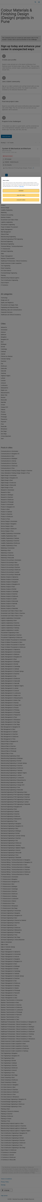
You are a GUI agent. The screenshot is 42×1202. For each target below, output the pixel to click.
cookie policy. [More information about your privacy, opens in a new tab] (21, 186)
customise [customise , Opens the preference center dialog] (21, 190)
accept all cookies (21, 199)
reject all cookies (21, 195)
